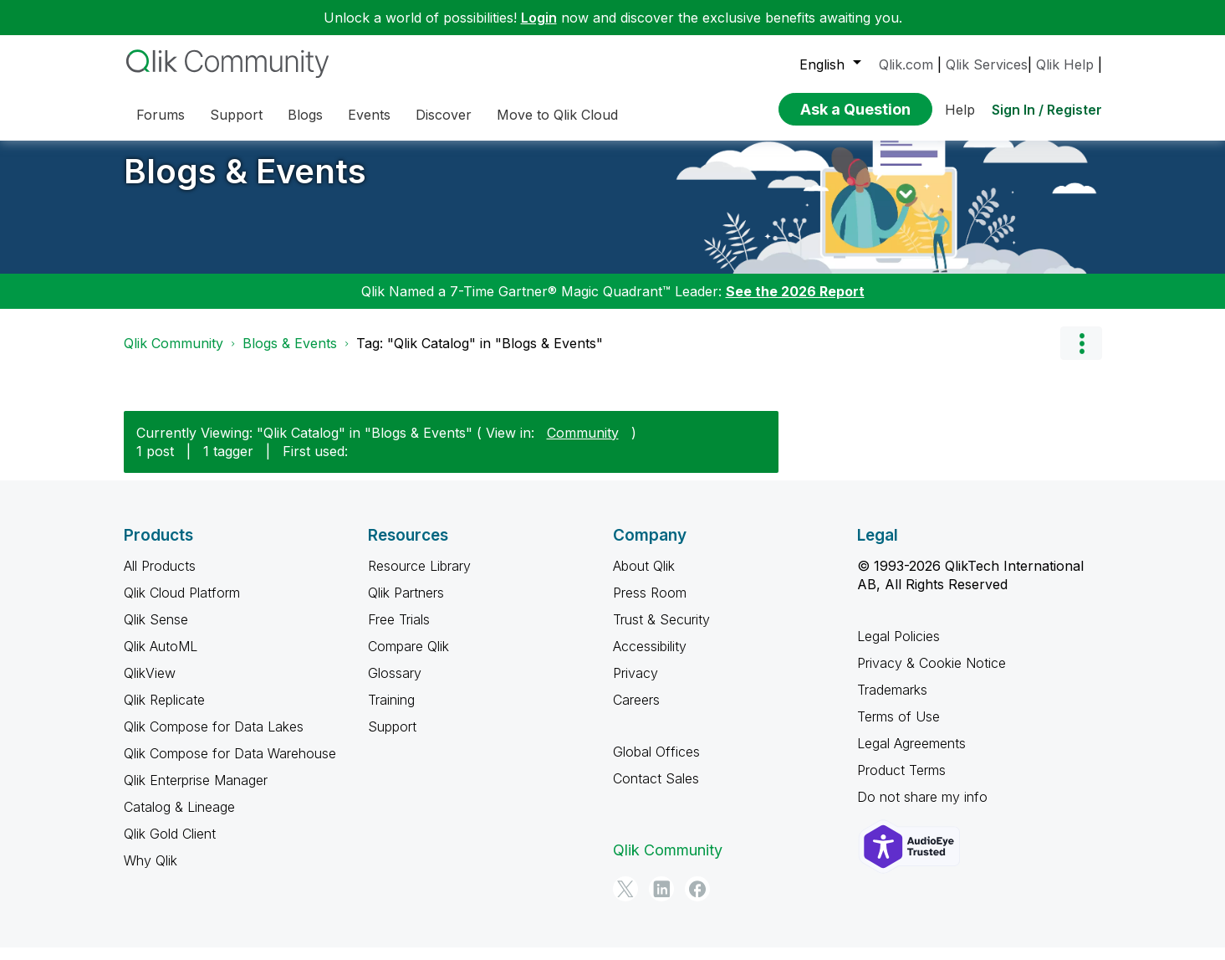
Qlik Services (987, 64)
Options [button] (1081, 355)
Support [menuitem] (236, 114)
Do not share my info (922, 809)
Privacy (635, 685)
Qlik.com (906, 64)
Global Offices (656, 764)
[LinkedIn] (661, 901)
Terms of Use (898, 729)
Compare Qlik (408, 658)
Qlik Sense (156, 632)
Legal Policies (898, 648)
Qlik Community (173, 355)
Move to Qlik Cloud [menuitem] (557, 114)
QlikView (150, 685)
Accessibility (650, 658)
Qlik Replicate (164, 712)
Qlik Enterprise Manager (196, 792)
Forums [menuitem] (160, 114)
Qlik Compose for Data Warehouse (230, 765)
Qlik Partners (406, 605)
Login (539, 17)
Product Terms (901, 782)
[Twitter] (625, 901)
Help (960, 109)
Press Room (650, 605)
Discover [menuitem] (444, 114)
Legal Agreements (911, 755)
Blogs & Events (245, 184)
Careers (636, 712)
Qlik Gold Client (170, 846)
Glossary (394, 685)
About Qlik (644, 578)
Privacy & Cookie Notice (931, 675)
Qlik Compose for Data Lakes (214, 739)
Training (391, 712)
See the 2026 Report (795, 303)
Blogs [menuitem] (305, 114)
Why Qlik (150, 873)
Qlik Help (1065, 64)
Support (392, 739)
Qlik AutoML (160, 658)
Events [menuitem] (369, 114)
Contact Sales (656, 791)
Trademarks (892, 702)
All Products (160, 578)
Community (583, 444)
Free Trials (399, 632)
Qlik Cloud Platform (182, 605)
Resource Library (419, 578)
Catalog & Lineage (179, 819)
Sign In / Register (1047, 109)
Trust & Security (661, 632)
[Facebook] (697, 901)
